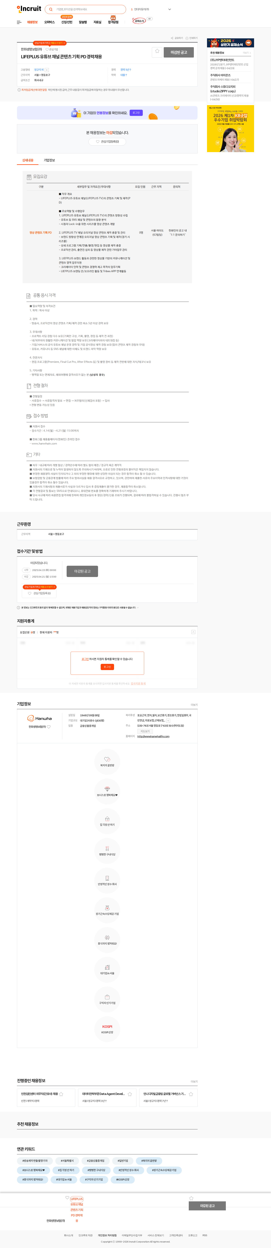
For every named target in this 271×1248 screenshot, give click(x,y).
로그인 (85, 659)
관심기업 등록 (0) (39, 593)
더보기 (194, 705)
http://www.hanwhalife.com (153, 736)
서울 (50, 534)
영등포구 (59, 534)
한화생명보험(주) (31, 49)
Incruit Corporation (139, 1241)
